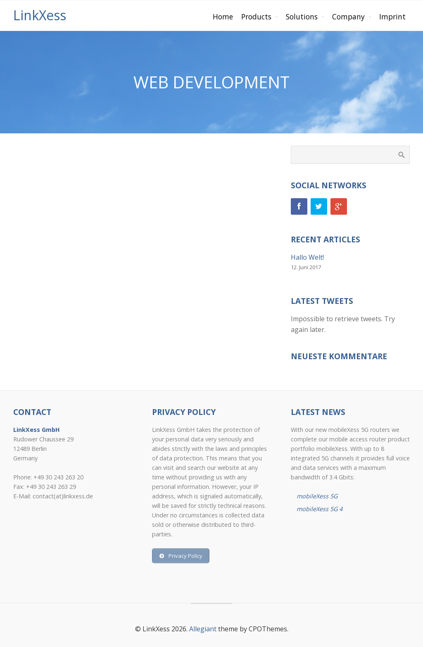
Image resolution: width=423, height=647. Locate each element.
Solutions (302, 16)
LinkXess (39, 15)
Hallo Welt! (307, 257)
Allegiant (202, 628)
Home (223, 16)
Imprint (392, 16)
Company (348, 16)
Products (256, 16)
